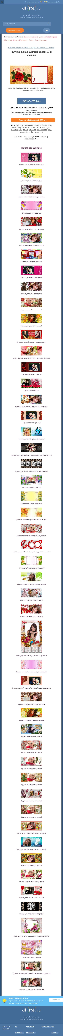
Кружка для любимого (31, 391)
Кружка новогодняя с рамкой (31, 736)
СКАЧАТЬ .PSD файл (32, 101)
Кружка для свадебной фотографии (31, 914)
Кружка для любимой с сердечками (31, 165)
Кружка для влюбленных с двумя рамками (31, 342)
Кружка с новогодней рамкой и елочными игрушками (31, 973)
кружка (48, 127)
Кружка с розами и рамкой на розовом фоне (31, 672)
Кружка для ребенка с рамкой (31, 310)
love (34, 127)
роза (50, 125)
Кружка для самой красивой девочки (31, 439)
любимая (43, 125)
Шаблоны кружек (15, 48)
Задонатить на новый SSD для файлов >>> (33, 120)
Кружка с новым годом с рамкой (31, 600)
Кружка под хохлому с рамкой (31, 865)
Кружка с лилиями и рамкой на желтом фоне (31, 520)
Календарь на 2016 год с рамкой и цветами (31, 656)
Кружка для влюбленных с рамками (31, 229)
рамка (36, 125)
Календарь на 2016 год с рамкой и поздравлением (31, 936)
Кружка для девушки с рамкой (31, 326)
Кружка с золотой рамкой (31, 423)
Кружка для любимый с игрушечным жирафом (31, 407)
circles (24, 127)
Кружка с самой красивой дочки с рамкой (31, 849)
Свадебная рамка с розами (31, 957)
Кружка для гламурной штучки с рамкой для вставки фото (31, 455)
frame (30, 127)
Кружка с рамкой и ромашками (31, 181)
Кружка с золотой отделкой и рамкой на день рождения (31, 688)
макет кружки (27, 125)
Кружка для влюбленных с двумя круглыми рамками (31, 552)
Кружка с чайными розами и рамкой (31, 568)
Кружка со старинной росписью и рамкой (31, 833)
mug (19, 127)
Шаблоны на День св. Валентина (35, 48)
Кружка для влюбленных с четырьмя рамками (31, 471)
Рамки (51, 48)
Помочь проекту (14, 30)
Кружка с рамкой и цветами (31, 213)
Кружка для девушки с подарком (31, 616)
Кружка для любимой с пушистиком (31, 245)
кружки (19, 125)
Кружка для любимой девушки (31, 278)
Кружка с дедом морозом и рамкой (31, 882)
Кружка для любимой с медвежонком (32, 197)
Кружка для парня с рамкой (31, 374)
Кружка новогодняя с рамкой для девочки (31, 536)
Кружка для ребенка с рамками (32, 261)
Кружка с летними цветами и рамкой (31, 720)
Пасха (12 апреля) (20, 40)
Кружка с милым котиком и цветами (31, 990)
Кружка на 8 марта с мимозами (32, 503)
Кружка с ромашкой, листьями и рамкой (31, 584)
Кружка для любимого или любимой (31, 898)
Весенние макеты (31, 37)
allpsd (43, 136)
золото (14, 127)
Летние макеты (41, 40)
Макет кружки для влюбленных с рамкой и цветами (31, 358)
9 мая (31, 40)
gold (43, 127)
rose (39, 127)
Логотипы (45, 1027)
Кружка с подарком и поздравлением (31, 704)
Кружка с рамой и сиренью (31, 487)
